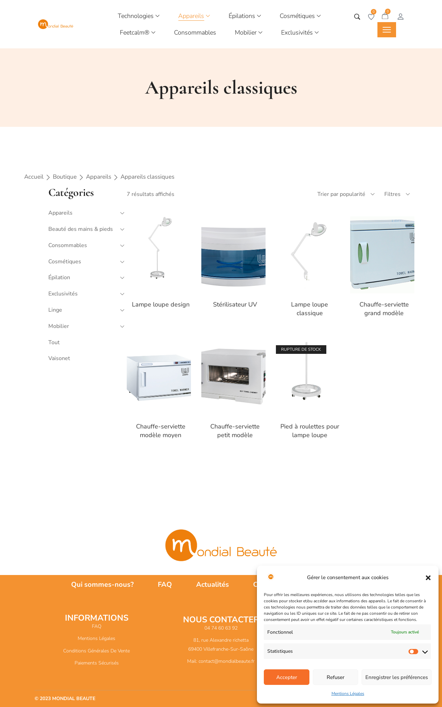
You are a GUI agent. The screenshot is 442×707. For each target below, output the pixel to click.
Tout (54, 342)
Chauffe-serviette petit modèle (235, 430)
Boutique (65, 177)
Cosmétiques (64, 261)
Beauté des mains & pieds (80, 229)
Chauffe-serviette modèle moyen (160, 430)
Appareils (98, 177)
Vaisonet (59, 358)
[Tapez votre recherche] (357, 16)
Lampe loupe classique (309, 308)
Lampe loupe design (161, 304)
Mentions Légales (348, 693)
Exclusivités (63, 294)
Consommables (67, 245)
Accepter (286, 677)
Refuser (335, 677)
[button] (428, 577)
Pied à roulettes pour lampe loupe (309, 430)
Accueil (34, 177)
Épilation (59, 277)
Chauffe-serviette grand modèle (384, 308)
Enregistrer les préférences (396, 677)
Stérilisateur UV (235, 304)
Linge (55, 310)
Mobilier (58, 326)
